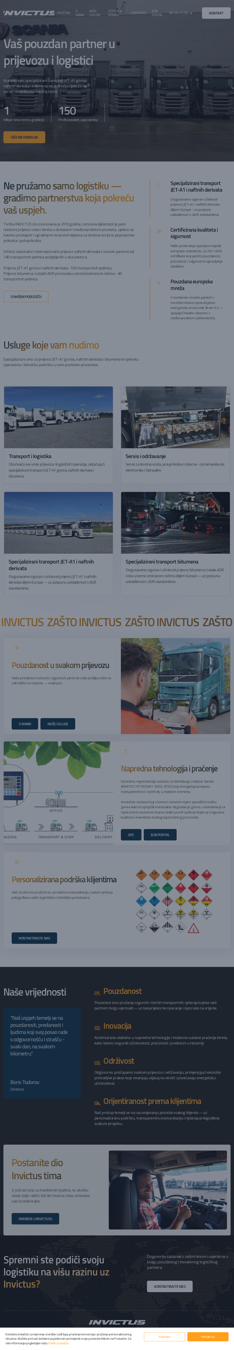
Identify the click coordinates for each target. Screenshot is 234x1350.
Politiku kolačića (58, 1343)
